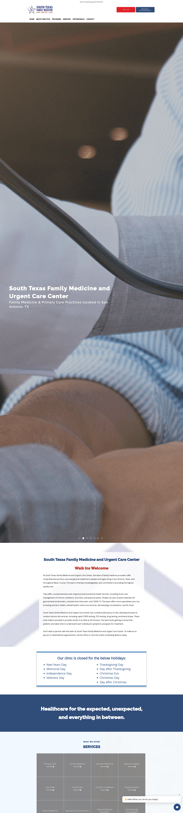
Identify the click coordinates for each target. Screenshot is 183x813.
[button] (145, 9)
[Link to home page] (50, 10)
